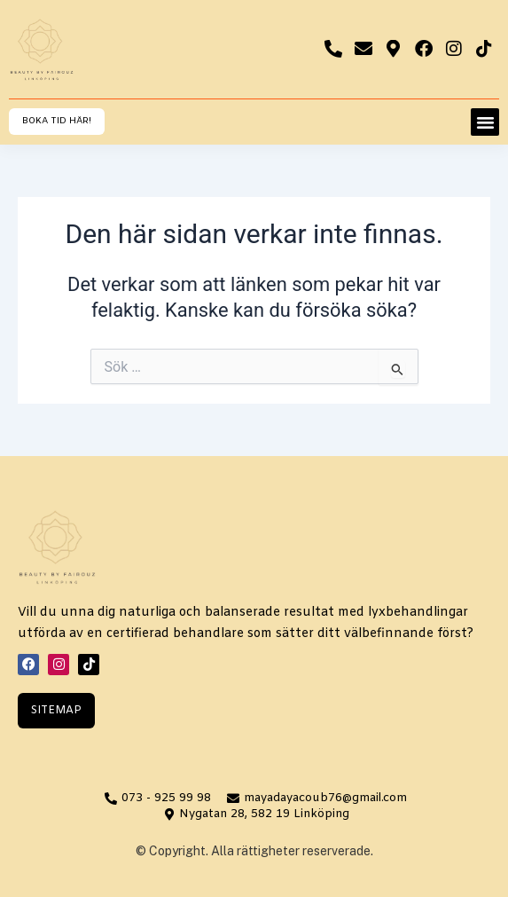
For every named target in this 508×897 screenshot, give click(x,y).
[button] (485, 122)
